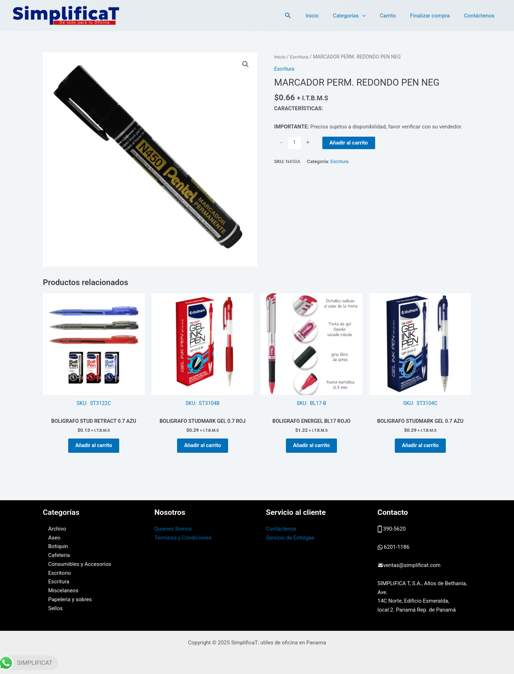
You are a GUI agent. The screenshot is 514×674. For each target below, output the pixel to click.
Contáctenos (481, 15)
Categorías (361, 15)
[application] (374, 15)
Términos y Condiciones (183, 537)
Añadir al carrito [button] (94, 448)
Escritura (300, 57)
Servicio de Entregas (290, 537)
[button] (306, 15)
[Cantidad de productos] (295, 142)
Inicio (328, 15)
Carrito (397, 15)
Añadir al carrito (349, 142)
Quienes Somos (173, 529)
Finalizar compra (435, 15)
